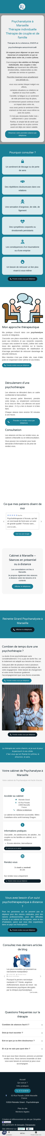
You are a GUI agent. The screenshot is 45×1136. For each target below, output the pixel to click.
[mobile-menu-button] (22, 1133)
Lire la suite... (12, 527)
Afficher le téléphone (24, 810)
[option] (22, 521)
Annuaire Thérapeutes (26, 1125)
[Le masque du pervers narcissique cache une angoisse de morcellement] (22, 960)
